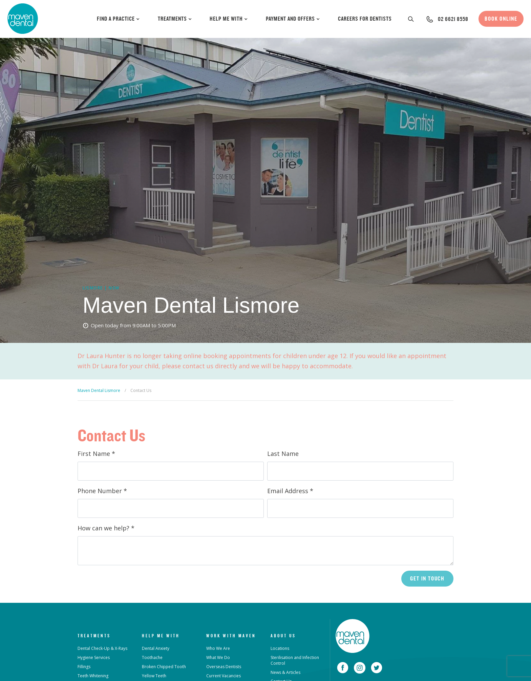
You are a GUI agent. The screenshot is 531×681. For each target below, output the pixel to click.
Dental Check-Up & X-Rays (102, 648)
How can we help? (106, 528)
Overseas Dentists (223, 666)
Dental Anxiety (155, 648)
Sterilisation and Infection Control (295, 660)
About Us (283, 636)
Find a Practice (118, 18)
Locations (280, 648)
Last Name (283, 453)
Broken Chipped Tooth (164, 666)
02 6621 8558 (453, 19)
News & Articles (285, 672)
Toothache (152, 657)
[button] (411, 19)
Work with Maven (231, 636)
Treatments (175, 18)
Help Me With (229, 18)
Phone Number (102, 491)
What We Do (218, 657)
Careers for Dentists (365, 18)
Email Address (290, 491)
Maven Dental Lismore (99, 390)
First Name (96, 453)
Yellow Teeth (154, 676)
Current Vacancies (223, 676)
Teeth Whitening (93, 676)
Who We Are (218, 648)
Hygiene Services (94, 657)
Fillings (84, 666)
